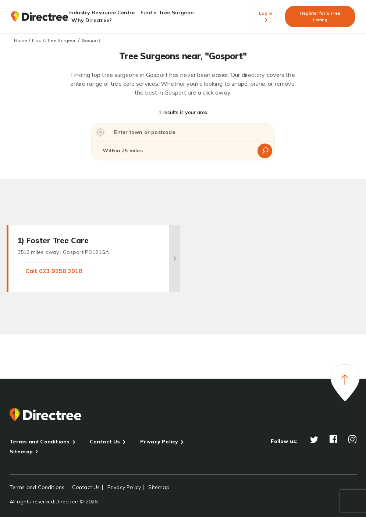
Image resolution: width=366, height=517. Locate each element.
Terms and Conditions (40, 441)
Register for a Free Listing (320, 16)
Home (20, 40)
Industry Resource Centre (101, 12)
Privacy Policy (159, 441)
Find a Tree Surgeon (167, 12)
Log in (265, 16)
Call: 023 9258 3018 (53, 271)
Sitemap (21, 451)
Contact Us (105, 441)
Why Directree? (91, 20)
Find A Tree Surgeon (54, 40)
